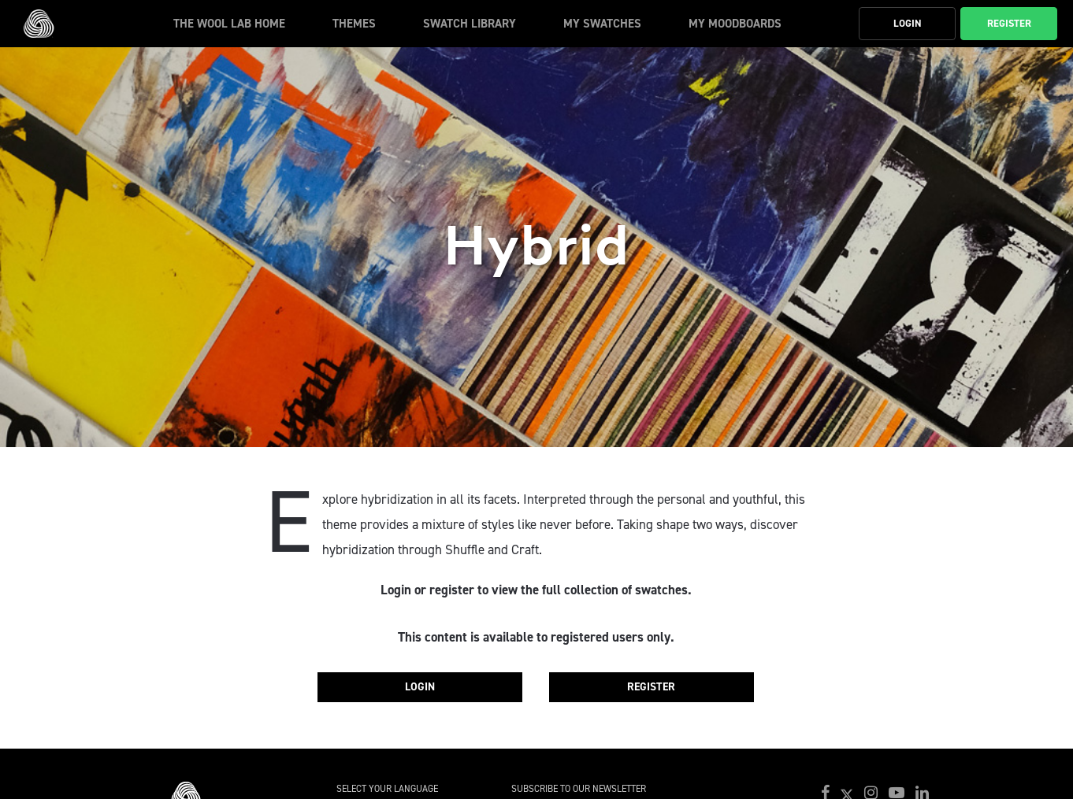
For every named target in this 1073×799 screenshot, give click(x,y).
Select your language (387, 788)
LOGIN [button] (907, 23)
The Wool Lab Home (229, 23)
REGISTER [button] (1009, 23)
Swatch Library (469, 23)
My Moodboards (735, 23)
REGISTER (651, 686)
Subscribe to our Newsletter (578, 788)
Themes (354, 23)
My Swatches (602, 23)
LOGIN (420, 686)
